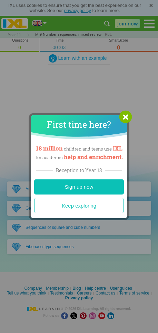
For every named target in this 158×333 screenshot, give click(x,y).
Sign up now (79, 187)
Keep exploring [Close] (79, 206)
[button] (125, 116)
